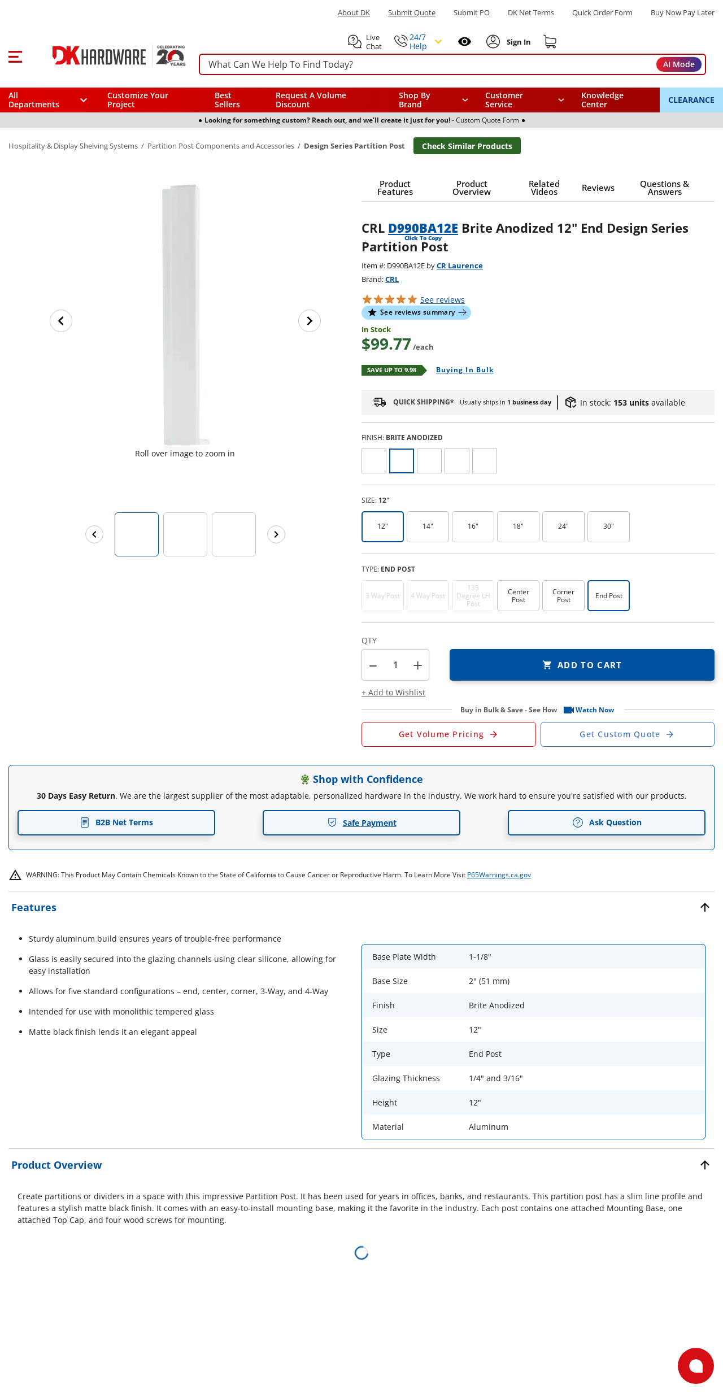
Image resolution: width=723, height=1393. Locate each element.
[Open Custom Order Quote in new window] (628, 734)
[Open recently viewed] (465, 41)
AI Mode (679, 64)
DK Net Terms (531, 13)
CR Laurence (460, 265)
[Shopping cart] (550, 42)
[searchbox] (452, 65)
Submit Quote (411, 13)
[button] (14, 55)
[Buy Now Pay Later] (683, 12)
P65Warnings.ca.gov (499, 875)
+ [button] (418, 665)
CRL (392, 279)
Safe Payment (362, 822)
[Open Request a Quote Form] (449, 734)
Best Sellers (227, 100)
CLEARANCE (691, 99)
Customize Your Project (137, 100)
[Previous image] (61, 321)
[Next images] (276, 534)
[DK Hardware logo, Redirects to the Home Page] (106, 55)
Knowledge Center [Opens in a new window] (602, 100)
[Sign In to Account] (517, 41)
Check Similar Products (467, 146)
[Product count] (395, 665)
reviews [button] (442, 299)
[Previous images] (94, 534)
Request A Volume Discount (311, 100)
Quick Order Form (602, 13)
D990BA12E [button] (423, 227)
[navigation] (525, 100)
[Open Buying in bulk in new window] (461, 370)
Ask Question (607, 822)
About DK (354, 13)
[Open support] (696, 1366)
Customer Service (504, 100)
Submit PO (472, 13)
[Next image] (309, 321)
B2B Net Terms (116, 822)
